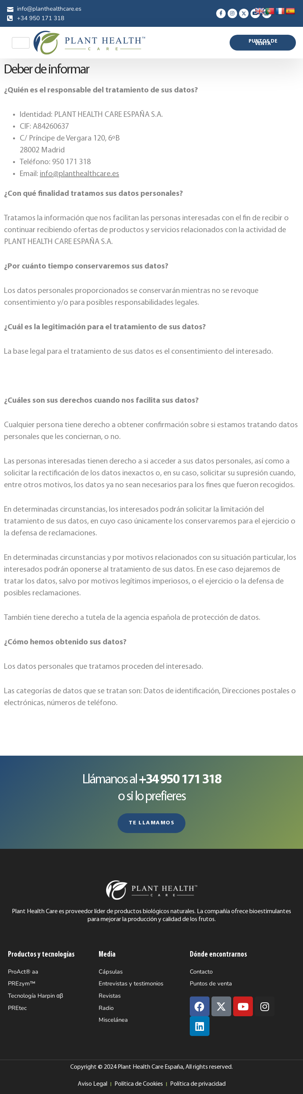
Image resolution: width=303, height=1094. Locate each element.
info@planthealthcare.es (79, 174)
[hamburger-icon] (21, 43)
